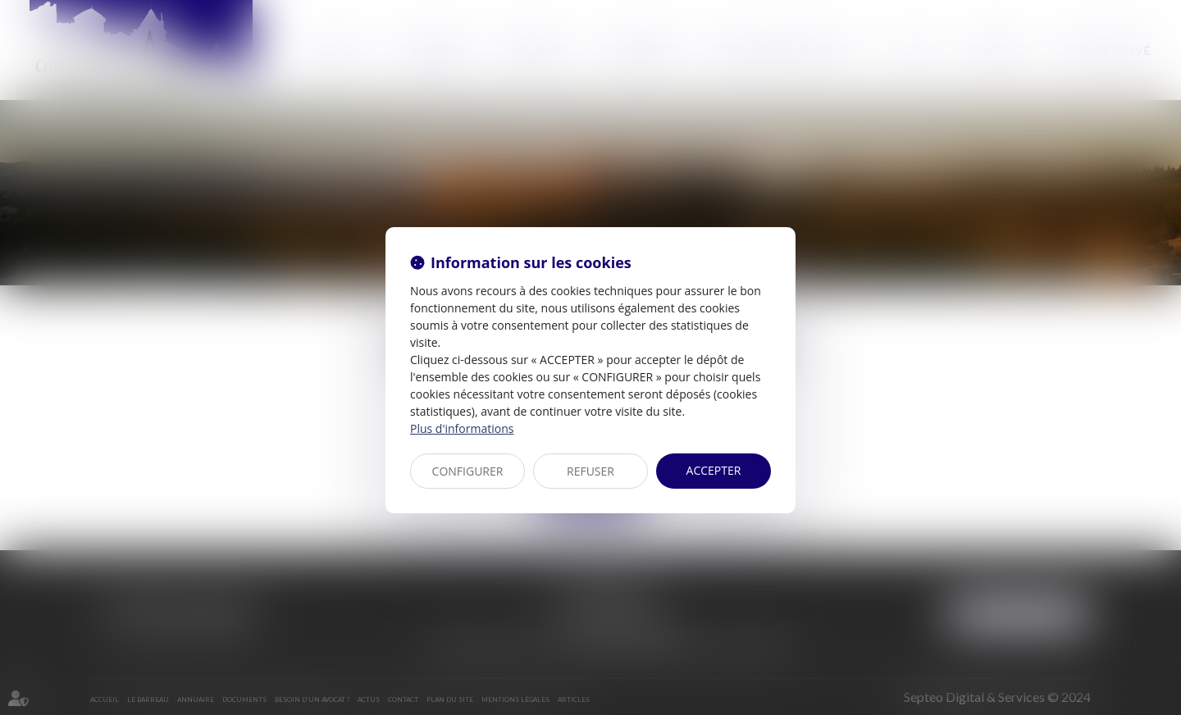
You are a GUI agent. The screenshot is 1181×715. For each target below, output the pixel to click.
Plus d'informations (461, 428)
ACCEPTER (713, 470)
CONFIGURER (468, 471)
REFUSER (590, 471)
